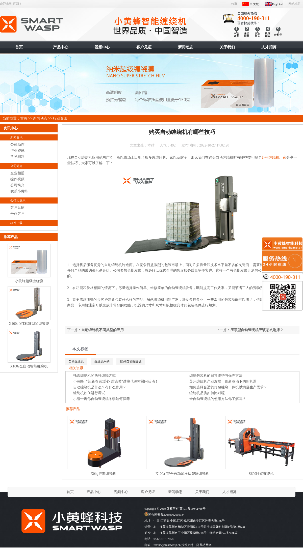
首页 (23, 118)
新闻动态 (40, 118)
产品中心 (94, 492)
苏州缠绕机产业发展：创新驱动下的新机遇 (223, 381)
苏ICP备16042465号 (193, 508)
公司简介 (16, 166)
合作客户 (17, 214)
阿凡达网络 (204, 545)
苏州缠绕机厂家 (274, 157)
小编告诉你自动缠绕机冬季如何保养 (101, 399)
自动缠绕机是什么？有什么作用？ (99, 387)
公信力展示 (18, 200)
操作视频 (17, 179)
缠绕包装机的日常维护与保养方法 (215, 376)
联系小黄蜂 (19, 191)
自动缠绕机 (76, 361)
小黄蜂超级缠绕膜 (29, 281)
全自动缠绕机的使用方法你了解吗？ (217, 399)
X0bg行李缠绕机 (103, 474)
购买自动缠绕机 (130, 361)
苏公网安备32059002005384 (164, 514)
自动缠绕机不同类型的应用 (102, 330)
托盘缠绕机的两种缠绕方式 (94, 376)
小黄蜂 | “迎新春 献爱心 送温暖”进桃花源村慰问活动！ (115, 381)
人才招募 (229, 492)
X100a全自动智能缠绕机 (29, 366)
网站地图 (294, 4)
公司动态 (17, 145)
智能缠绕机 (32, 24)
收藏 (234, 4)
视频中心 (121, 492)
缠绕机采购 (102, 361)
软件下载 (16, 223)
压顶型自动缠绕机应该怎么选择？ (256, 330)
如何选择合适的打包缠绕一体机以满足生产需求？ (228, 387)
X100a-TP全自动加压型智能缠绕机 (182, 474)
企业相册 (17, 173)
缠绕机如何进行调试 (89, 393)
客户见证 (17, 208)
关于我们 (202, 492)
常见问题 (17, 157)
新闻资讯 (16, 137)
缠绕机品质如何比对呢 (207, 393)
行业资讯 (60, 118)
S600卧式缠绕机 (261, 474)
